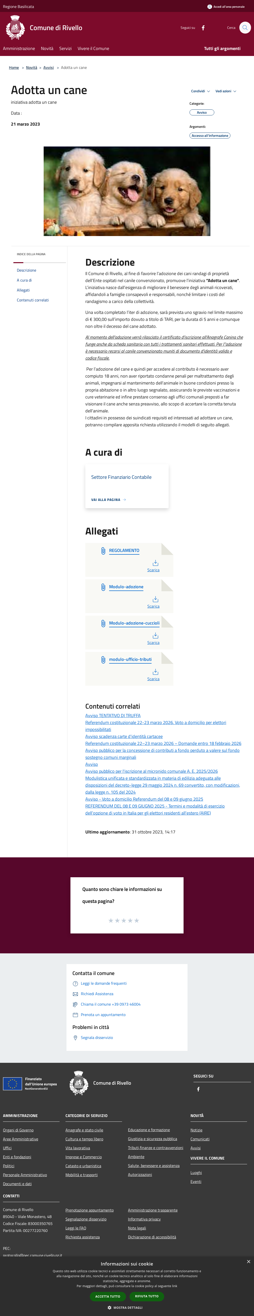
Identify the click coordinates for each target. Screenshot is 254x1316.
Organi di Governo (18, 1130)
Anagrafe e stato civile (84, 1130)
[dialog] (127, 1286)
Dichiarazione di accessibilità (152, 1237)
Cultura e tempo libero (84, 1139)
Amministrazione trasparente (153, 1210)
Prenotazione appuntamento (89, 1210)
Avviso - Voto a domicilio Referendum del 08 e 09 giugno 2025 (144, 799)
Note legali (137, 1228)
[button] (127, 1307)
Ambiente (136, 1157)
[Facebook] (201, 27)
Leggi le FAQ (75, 1228)
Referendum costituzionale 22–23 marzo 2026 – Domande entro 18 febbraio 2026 (163, 743)
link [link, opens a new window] (174, 1286)
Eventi (195, 1181)
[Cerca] (245, 28)
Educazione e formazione (149, 1130)
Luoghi (196, 1172)
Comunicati (200, 1139)
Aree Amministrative (20, 1139)
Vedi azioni (227, 91)
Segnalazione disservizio (85, 1219)
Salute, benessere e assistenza (154, 1166)
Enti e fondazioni (17, 1157)
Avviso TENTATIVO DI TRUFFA (113, 715)
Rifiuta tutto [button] (147, 1296)
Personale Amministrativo (25, 1175)
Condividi (201, 91)
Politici (8, 1166)
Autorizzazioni (140, 1174)
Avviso (91, 764)
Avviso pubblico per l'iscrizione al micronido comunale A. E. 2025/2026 (151, 771)
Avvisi (48, 67)
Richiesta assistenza (82, 1237)
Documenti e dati (17, 1184)
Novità (31, 67)
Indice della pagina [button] (31, 254)
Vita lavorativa (77, 1148)
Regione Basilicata (18, 6)
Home (14, 67)
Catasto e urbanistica (83, 1166)
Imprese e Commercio (83, 1157)
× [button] (248, 1262)
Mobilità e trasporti (81, 1175)
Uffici (7, 1148)
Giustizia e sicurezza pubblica (152, 1139)
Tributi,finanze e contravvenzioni (155, 1148)
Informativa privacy (144, 1219)
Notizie (196, 1130)
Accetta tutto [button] (107, 1296)
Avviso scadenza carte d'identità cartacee (124, 736)
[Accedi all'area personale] (226, 6)
